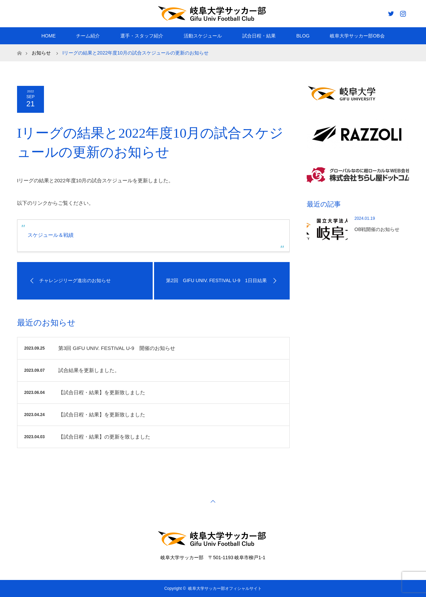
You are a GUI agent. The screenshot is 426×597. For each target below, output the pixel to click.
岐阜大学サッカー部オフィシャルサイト (225, 588)
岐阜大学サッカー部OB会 (357, 36)
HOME (48, 36)
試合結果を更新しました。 (89, 370)
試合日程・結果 (259, 36)
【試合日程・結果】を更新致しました (101, 392)
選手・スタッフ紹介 (141, 36)
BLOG (302, 36)
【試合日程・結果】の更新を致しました (104, 437)
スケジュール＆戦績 (51, 235)
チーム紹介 (88, 36)
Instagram (402, 12)
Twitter (390, 12)
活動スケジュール (203, 36)
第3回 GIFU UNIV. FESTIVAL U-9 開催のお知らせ (116, 348)
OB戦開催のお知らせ (376, 229)
